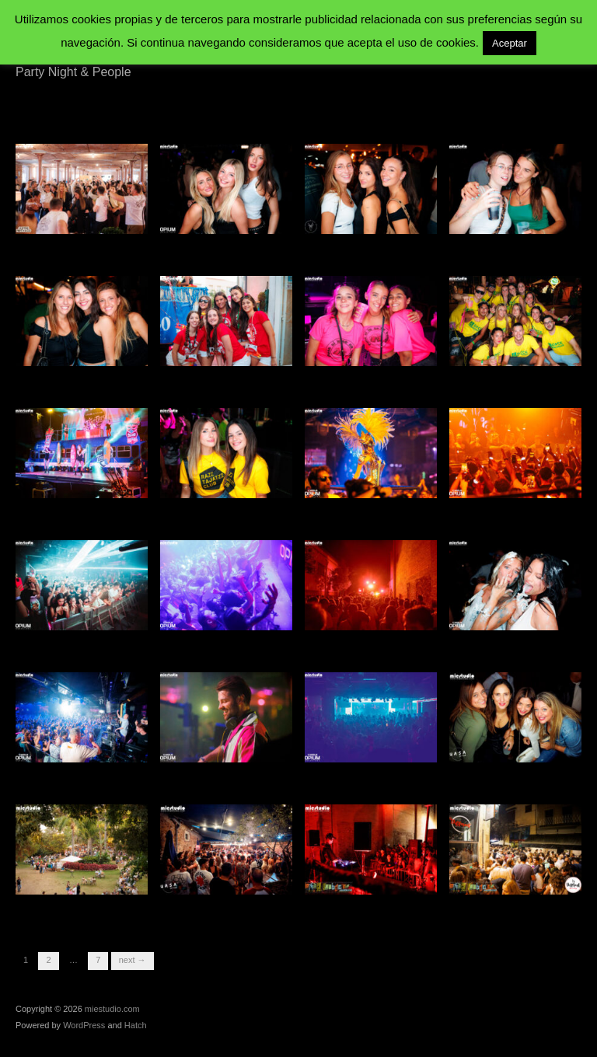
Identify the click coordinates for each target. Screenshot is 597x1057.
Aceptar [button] (509, 43)
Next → (132, 960)
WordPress (84, 1025)
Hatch (135, 1025)
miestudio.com (112, 1008)
